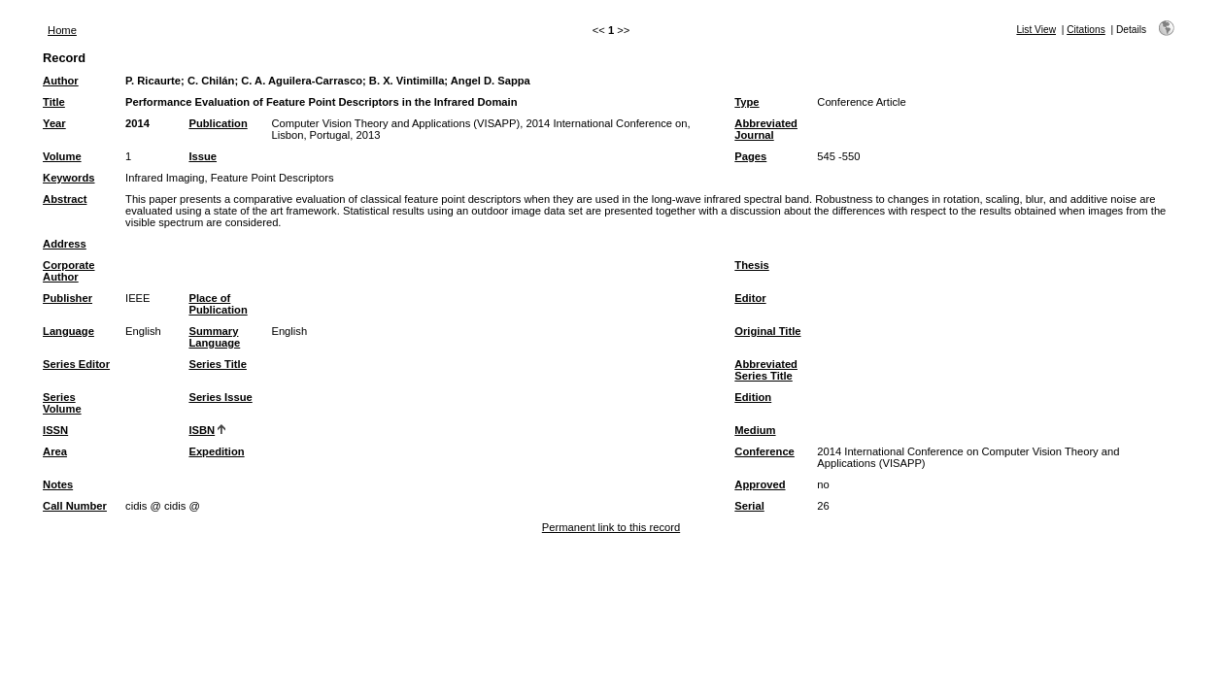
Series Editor (76, 364)
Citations (1086, 29)
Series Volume (62, 403)
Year (54, 123)
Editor (749, 298)
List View (1036, 29)
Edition (752, 397)
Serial (749, 506)
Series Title (217, 364)
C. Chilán (210, 80)
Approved (759, 484)
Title (54, 102)
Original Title (767, 331)
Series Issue (220, 397)
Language (68, 331)
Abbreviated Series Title (766, 370)
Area (55, 451)
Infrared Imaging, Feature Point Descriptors (229, 177)
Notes (58, 484)
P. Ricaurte (153, 80)
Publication (217, 123)
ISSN (55, 430)
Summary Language (214, 337)
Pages (750, 156)
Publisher (67, 298)
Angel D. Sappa (490, 80)
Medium (754, 430)
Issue (202, 156)
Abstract (64, 199)
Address (64, 244)
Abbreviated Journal (766, 129)
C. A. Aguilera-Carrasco (301, 80)
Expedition (216, 451)
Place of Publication (217, 304)
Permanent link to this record (611, 527)
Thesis (751, 265)
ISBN (201, 430)
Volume (62, 156)
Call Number (75, 506)
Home (62, 30)
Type (746, 102)
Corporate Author (68, 271)
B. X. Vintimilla (407, 80)
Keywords (68, 177)
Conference (764, 451)
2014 (137, 123)
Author (61, 80)
